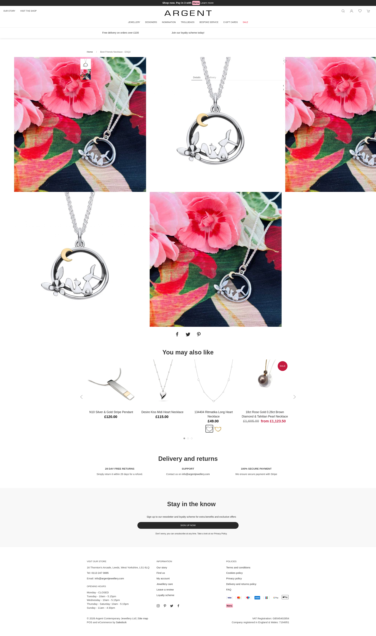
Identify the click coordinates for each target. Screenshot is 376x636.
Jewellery (134, 22)
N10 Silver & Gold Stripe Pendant (111, 412)
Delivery (211, 77)
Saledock (121, 622)
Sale (245, 22)
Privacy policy (234, 578)
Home (90, 52)
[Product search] (343, 11)
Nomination (169, 22)
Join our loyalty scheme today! (188, 32)
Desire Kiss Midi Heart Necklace (162, 412)
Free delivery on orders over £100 (120, 32)
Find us (160, 572)
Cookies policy (234, 572)
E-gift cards (230, 22)
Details (196, 77)
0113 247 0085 (100, 572)
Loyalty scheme (165, 595)
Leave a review (165, 589)
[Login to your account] (351, 11)
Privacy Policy (220, 533)
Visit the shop (28, 11)
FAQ (228, 589)
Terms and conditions (238, 567)
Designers (151, 22)
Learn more (207, 2)
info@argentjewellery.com (196, 474)
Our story (9, 11)
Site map (143, 618)
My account (163, 578)
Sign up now (188, 525)
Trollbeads (187, 22)
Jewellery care (164, 584)
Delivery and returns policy (241, 584)
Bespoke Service (208, 22)
